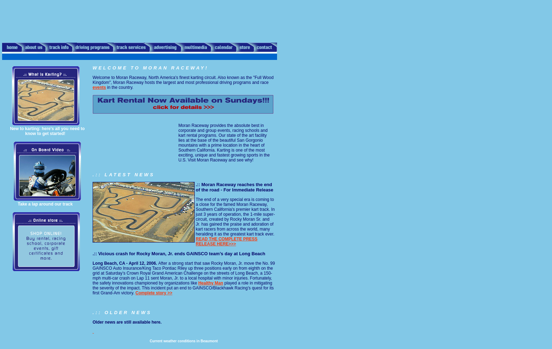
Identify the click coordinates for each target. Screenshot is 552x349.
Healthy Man (210, 283)
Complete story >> (154, 292)
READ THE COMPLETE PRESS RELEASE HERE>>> (226, 241)
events (99, 87)
